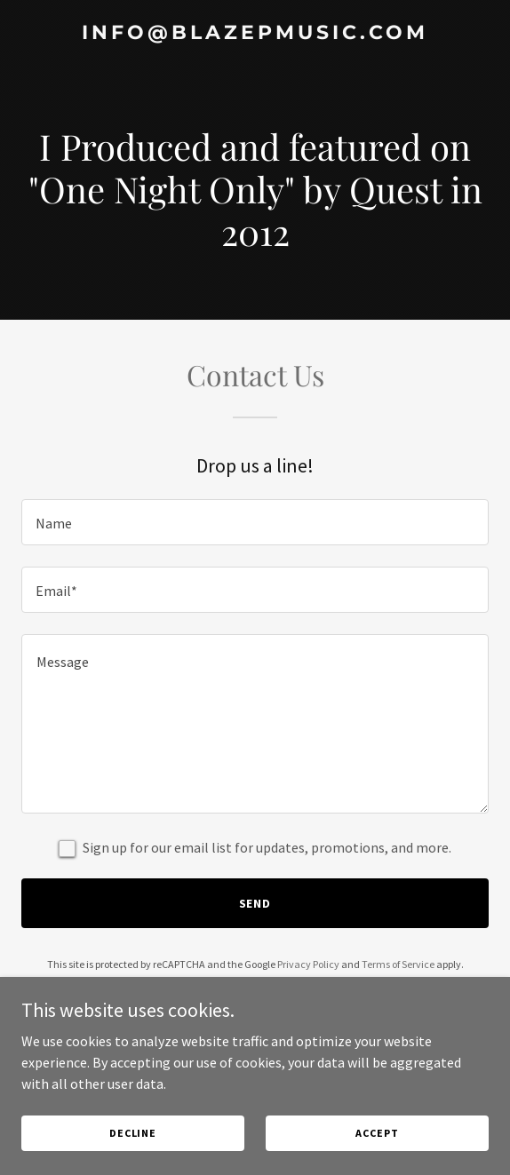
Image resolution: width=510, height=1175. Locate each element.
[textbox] (255, 522)
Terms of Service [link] (398, 964)
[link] (255, 34)
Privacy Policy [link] (308, 964)
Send (255, 903)
